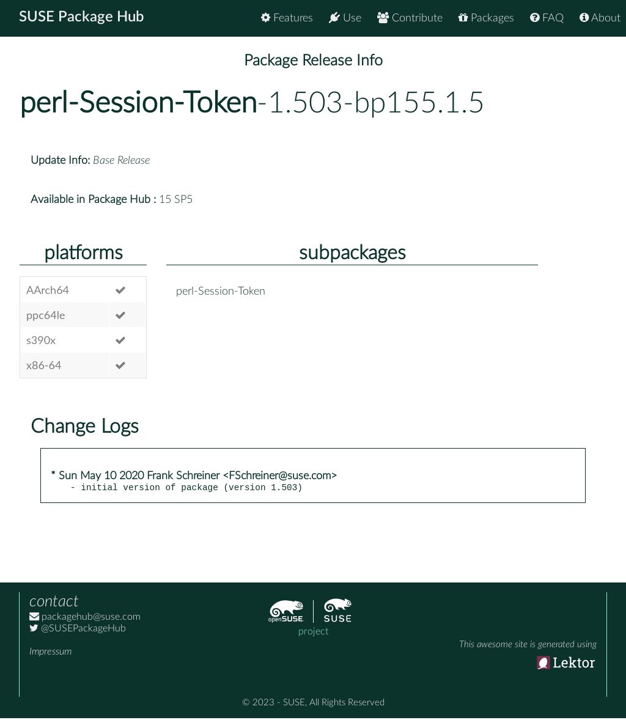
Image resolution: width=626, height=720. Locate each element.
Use (345, 18)
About (600, 18)
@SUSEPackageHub (77, 630)
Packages (486, 18)
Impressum (50, 653)
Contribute (410, 18)
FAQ (547, 18)
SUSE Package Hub (82, 18)
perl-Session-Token (138, 103)
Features (287, 18)
